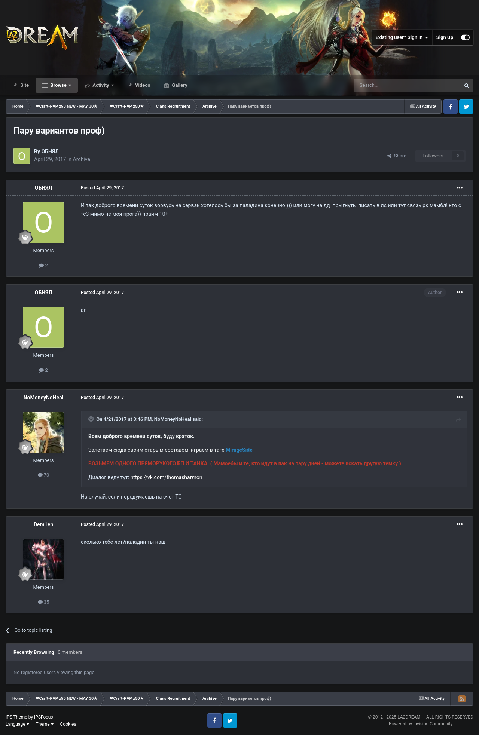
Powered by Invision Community (421, 723)
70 (43, 475)
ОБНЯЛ (50, 151)
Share (396, 156)
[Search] (389, 85)
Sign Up (444, 37)
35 (43, 602)
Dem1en (43, 524)
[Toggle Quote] (91, 419)
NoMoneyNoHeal (44, 398)
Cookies (68, 724)
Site (24, 85)
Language (17, 724)
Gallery (179, 85)
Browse (58, 85)
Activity (100, 85)
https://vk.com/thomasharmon (166, 477)
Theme (45, 724)
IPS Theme (16, 717)
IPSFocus (43, 717)
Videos (142, 85)
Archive (81, 159)
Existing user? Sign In (402, 37)
